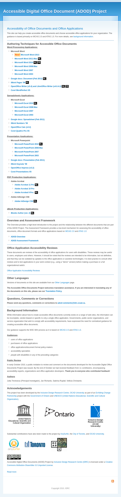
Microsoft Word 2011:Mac (26, 59)
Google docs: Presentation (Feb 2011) (28, 160)
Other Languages (62, 282)
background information (83, 36)
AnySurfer (64, 434)
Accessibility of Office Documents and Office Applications (45, 28)
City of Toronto (79, 434)
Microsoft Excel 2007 (24, 111)
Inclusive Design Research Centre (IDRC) (71, 462)
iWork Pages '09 (18, 82)
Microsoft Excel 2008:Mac (26, 107)
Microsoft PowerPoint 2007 (27, 152)
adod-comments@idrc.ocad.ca (71, 303)
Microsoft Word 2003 (24, 74)
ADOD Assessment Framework (24, 241)
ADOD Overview (18, 237)
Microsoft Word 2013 (30, 55)
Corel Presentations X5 (21, 172)
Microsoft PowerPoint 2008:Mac (29, 148)
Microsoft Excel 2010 (24, 103)
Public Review (14, 360)
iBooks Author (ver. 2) (20, 213)
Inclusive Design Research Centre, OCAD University (62, 393)
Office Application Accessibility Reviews (23, 271)
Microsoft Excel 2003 (24, 115)
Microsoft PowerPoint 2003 (27, 155)
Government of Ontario (40, 396)
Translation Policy (54, 291)
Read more (11, 472)
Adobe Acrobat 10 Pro (24, 189)
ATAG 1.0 (82, 231)
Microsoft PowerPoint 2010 (27, 144)
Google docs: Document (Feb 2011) (26, 79)
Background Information (22, 310)
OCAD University (97, 434)
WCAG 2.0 (69, 231)
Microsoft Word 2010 (24, 62)
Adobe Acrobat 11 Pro (24, 185)
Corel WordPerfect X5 (20, 90)
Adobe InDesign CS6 (24, 201)
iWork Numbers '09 (19, 123)
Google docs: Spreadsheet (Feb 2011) (28, 119)
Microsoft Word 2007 (24, 70)
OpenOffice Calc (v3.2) (21, 127)
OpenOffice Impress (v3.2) (22, 168)
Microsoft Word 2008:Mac (26, 66)
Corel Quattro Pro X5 (20, 131)
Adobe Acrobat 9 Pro (24, 192)
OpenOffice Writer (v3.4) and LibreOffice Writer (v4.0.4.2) (36, 86)
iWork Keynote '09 (19, 164)
